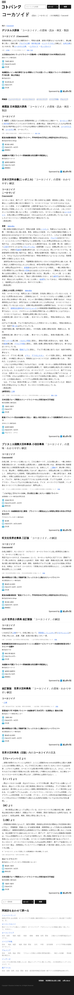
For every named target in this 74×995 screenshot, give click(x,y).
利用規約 (41, 980)
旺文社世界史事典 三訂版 (15, 538)
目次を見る (11, 226)
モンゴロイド (46, 46)
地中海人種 (35, 43)
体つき (15, 326)
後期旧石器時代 (17, 308)
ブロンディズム (29, 247)
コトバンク (11, 7)
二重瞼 (53, 467)
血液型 (42, 279)
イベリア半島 (53, 99)
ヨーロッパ (64, 121)
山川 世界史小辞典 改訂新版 (17, 619)
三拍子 (6, 247)
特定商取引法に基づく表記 (53, 980)
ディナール (8, 341)
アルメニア (64, 99)
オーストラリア (42, 99)
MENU (4, 2)
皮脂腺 (26, 268)
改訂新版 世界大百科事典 (16, 688)
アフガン (51, 43)
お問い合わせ (66, 980)
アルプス (53, 238)
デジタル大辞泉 (10, 30)
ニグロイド (34, 46)
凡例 (31, 50)
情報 (28, 50)
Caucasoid (10, 26)
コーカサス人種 (20, 46)
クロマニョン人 (30, 308)
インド (44, 43)
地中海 (6, 124)
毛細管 (18, 250)
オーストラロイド (28, 99)
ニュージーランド (14, 99)
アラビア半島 (19, 344)
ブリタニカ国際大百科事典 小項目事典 (23, 444)
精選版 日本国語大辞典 (14, 106)
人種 (13, 391)
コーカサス (9, 129)
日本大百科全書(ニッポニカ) (17, 179)
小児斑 (26, 270)
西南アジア (24, 350)
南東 (5, 344)
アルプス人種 (24, 43)
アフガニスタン (38, 355)
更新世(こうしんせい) (46, 633)
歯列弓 (56, 276)
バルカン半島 (25, 341)
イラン (27, 355)
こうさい (44, 229)
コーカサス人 (66, 126)
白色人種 (66, 43)
